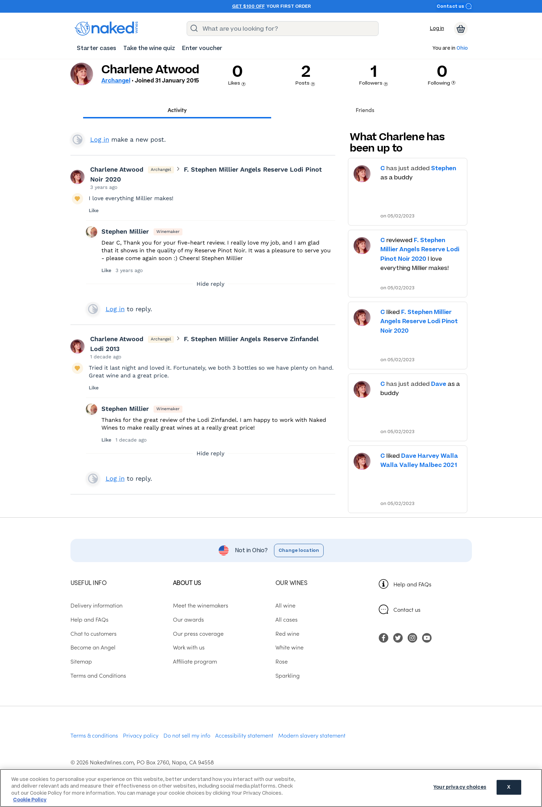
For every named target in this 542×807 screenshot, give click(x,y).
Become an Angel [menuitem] (93, 647)
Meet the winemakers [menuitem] (200, 605)
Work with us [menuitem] (189, 647)
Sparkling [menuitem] (287, 675)
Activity (177, 109)
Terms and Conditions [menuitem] (98, 675)
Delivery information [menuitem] (96, 605)
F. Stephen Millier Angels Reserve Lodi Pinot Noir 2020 (419, 249)
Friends (365, 109)
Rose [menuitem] (281, 661)
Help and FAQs (412, 584)
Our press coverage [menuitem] (198, 633)
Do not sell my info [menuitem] (186, 735)
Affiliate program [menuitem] (195, 661)
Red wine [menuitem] (287, 633)
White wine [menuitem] (289, 647)
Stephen (443, 168)
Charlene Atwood (116, 169)
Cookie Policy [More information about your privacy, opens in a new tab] (29, 800)
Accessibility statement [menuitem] (244, 735)
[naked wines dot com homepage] (106, 28)
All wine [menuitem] (285, 605)
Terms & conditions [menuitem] (94, 735)
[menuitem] (96, 48)
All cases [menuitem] (286, 619)
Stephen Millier (125, 231)
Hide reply (210, 284)
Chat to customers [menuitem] (93, 633)
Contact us (454, 6)
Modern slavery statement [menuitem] (311, 735)
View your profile (77, 140)
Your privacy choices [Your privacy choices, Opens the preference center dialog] (460, 787)
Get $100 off (248, 6)
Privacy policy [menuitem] (140, 735)
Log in (437, 28)
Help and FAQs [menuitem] (89, 619)
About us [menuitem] (187, 582)
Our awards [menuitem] (188, 619)
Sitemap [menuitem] (81, 661)
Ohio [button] (462, 48)
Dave (438, 384)
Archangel (115, 80)
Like (94, 210)
